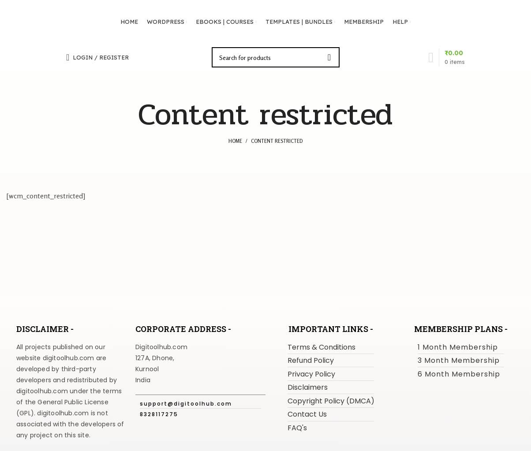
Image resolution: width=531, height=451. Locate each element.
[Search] (276, 57)
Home (235, 141)
